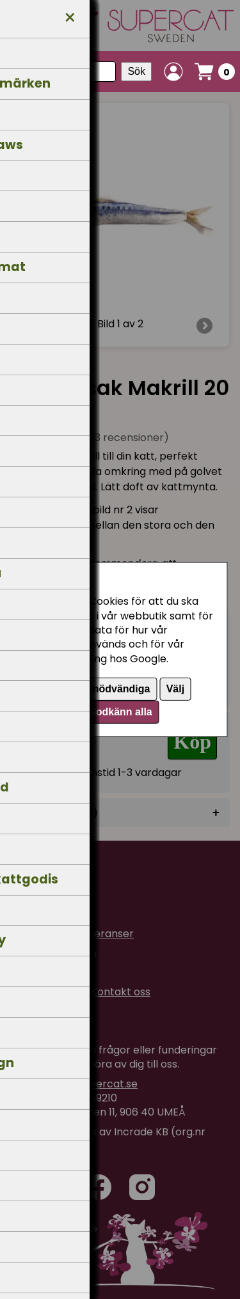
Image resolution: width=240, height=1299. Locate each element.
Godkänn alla (120, 711)
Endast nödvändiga (103, 688)
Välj (175, 688)
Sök (136, 71)
